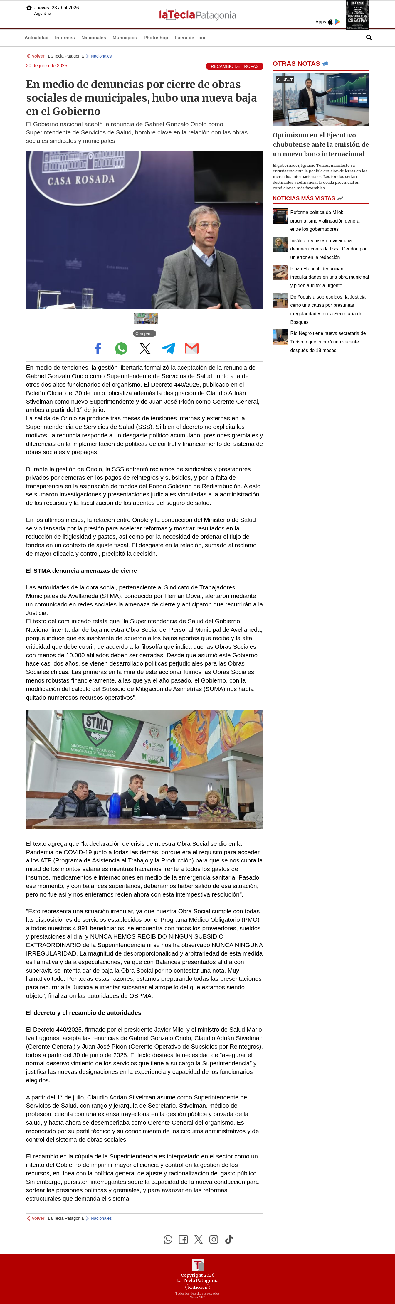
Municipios (124, 37)
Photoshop (156, 37)
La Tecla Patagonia (66, 56)
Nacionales (93, 37)
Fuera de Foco (190, 37)
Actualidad (37, 37)
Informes (65, 37)
